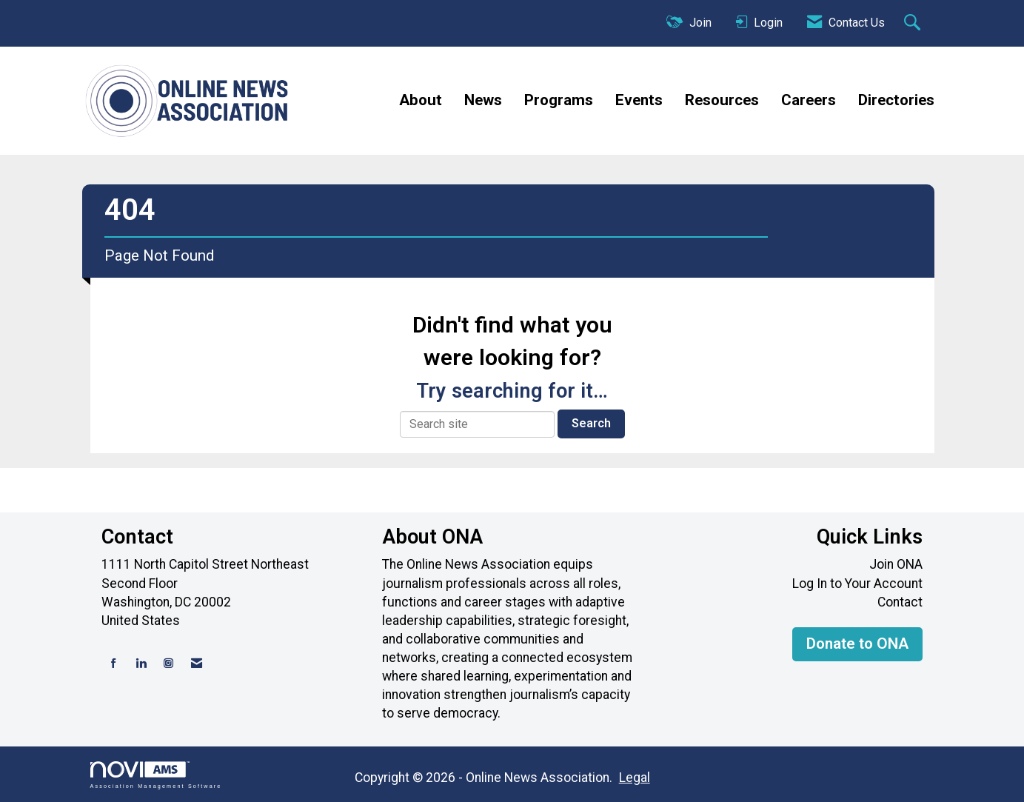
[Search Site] (914, 23)
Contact (900, 602)
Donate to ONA (857, 643)
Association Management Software (156, 775)
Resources (722, 100)
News (483, 100)
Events (639, 100)
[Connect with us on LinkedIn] (141, 663)
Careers (808, 100)
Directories (896, 100)
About (420, 100)
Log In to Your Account (857, 583)
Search (591, 423)
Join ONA (896, 564)
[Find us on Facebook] (113, 663)
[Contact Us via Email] (197, 663)
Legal (631, 777)
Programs (558, 100)
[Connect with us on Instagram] (168, 663)
